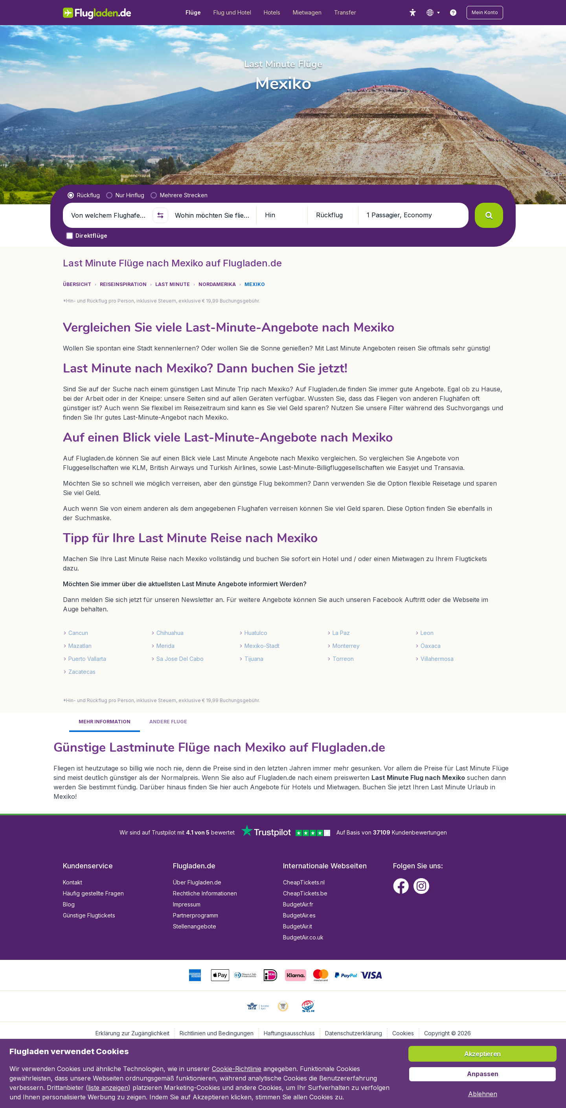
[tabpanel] (283, 769)
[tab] (104, 722)
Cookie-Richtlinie (236, 1069)
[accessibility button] (413, 13)
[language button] (433, 13)
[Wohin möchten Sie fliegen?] (212, 215)
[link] (453, 13)
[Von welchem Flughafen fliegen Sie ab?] (108, 215)
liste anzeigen (108, 1087)
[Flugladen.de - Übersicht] (102, 12)
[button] (485, 12)
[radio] (84, 195)
